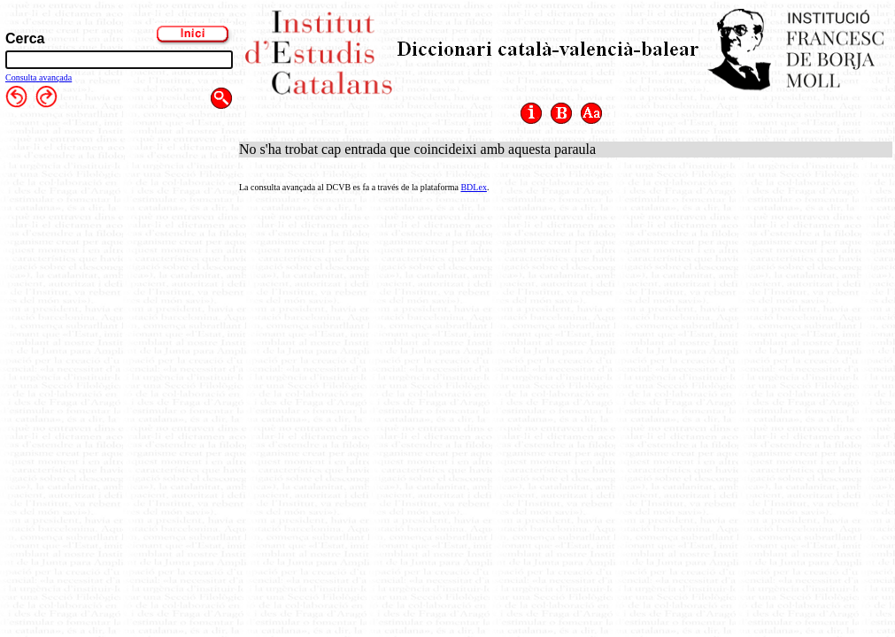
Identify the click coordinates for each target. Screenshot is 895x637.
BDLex (473, 187)
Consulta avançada (38, 77)
